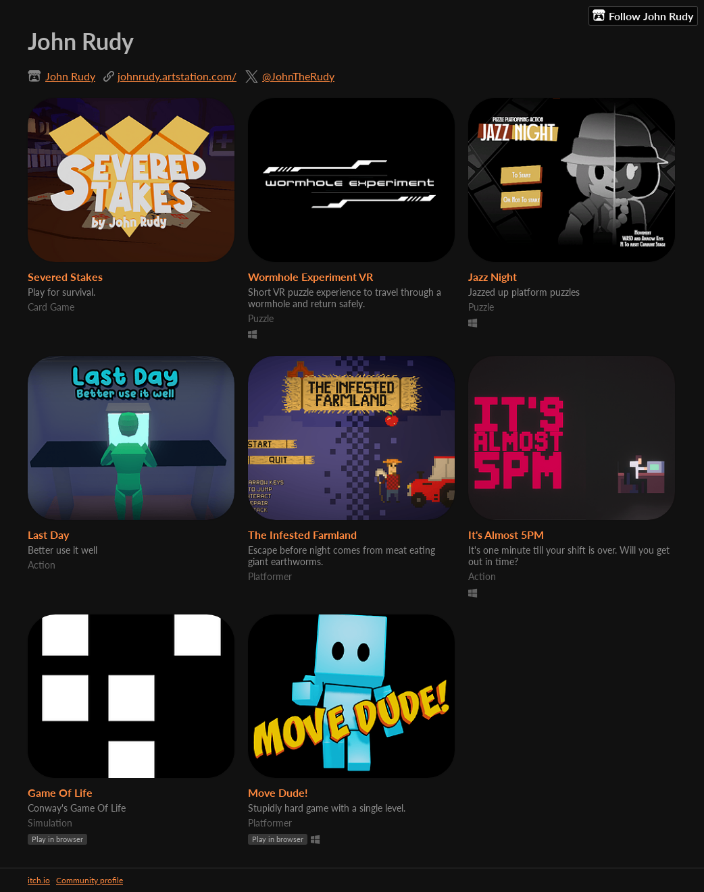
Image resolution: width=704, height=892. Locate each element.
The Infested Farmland (302, 534)
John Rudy (70, 76)
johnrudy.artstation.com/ (177, 76)
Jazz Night (492, 276)
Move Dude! (278, 792)
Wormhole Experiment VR (310, 276)
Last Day (48, 534)
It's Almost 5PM (506, 534)
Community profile (89, 880)
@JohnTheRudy (298, 76)
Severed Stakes (65, 276)
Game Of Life (60, 792)
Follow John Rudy (643, 15)
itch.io (39, 880)
